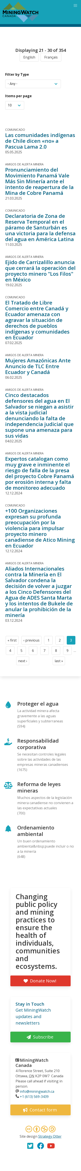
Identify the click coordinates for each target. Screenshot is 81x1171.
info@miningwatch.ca (37, 1091)
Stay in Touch (30, 1004)
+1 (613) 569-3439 (34, 1096)
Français (51, 57)
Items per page (18, 96)
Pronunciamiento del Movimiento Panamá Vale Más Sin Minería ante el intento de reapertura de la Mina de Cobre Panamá (39, 181)
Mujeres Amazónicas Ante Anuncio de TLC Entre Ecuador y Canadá (38, 366)
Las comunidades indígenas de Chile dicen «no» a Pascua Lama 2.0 (40, 140)
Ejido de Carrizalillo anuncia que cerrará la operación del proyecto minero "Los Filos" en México (40, 271)
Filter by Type (17, 74)
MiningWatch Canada (32, 1062)
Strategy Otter (50, 1136)
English (29, 57)
